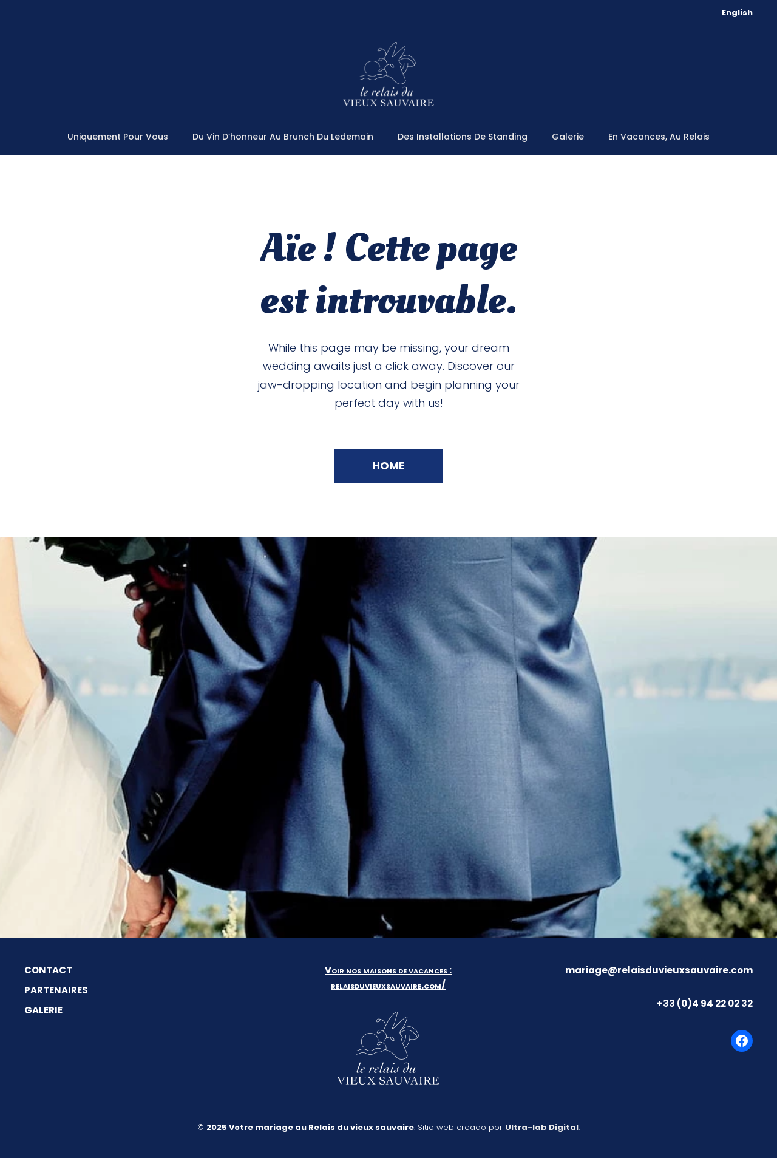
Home (388, 465)
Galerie (568, 137)
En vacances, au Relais (659, 137)
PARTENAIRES (56, 990)
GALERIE (43, 1010)
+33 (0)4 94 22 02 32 (705, 1003)
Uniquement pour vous (117, 137)
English (737, 12)
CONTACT (48, 970)
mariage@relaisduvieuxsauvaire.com (659, 970)
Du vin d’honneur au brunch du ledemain (282, 137)
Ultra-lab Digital (542, 1127)
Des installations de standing (463, 137)
